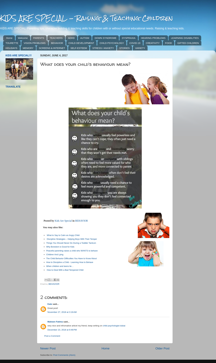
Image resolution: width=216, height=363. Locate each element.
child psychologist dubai (114, 325)
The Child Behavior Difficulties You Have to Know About (71, 258)
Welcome (23, 38)
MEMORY (28, 48)
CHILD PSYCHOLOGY (112, 43)
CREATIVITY (153, 43)
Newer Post (48, 348)
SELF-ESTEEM (78, 48)
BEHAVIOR (57, 43)
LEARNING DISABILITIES (185, 38)
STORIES (124, 48)
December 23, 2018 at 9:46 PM (62, 330)
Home (9, 38)
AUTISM (84, 38)
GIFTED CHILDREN (188, 43)
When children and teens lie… (59, 266)
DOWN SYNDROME (105, 38)
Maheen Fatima (55, 322)
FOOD (168, 43)
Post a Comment (52, 336)
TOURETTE (12, 43)
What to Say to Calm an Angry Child (63, 235)
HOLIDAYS (11, 48)
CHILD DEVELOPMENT (81, 43)
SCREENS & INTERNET (52, 48)
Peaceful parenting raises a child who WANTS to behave (72, 251)
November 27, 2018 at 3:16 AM (62, 312)
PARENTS (38, 38)
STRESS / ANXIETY (103, 48)
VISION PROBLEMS (34, 43)
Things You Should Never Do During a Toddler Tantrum (71, 243)
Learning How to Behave (82, 262)
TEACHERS (56, 38)
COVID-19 (134, 43)
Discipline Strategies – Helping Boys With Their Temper (72, 239)
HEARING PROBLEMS (153, 38)
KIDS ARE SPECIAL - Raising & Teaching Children (86, 18)
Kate (49, 304)
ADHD (71, 38)
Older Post (162, 348)
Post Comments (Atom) (64, 355)
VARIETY (140, 48)
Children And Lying (54, 254)
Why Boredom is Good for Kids (60, 247)
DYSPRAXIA (128, 38)
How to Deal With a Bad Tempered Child (65, 270)
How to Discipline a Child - (58, 262)
